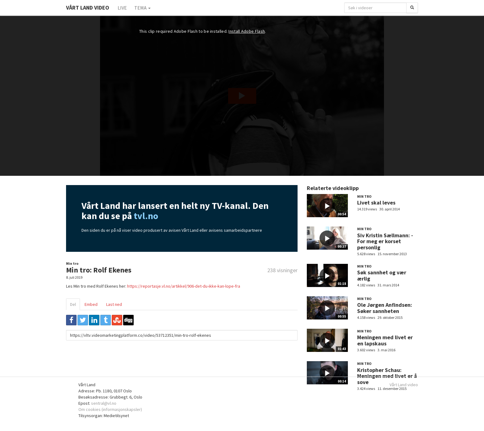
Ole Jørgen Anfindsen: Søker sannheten (384, 308)
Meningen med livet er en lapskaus (385, 340)
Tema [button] (142, 8)
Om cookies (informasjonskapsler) (110, 409)
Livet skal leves (376, 202)
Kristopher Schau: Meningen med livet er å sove (387, 376)
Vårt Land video (404, 384)
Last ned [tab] (114, 304)
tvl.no (146, 216)
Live (122, 8)
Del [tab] (73, 304)
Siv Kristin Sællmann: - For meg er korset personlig (385, 241)
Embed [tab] (91, 304)
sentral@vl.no (103, 403)
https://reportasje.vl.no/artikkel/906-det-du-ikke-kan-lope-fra (183, 286)
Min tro (72, 263)
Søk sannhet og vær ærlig (381, 275)
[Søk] (412, 7)
